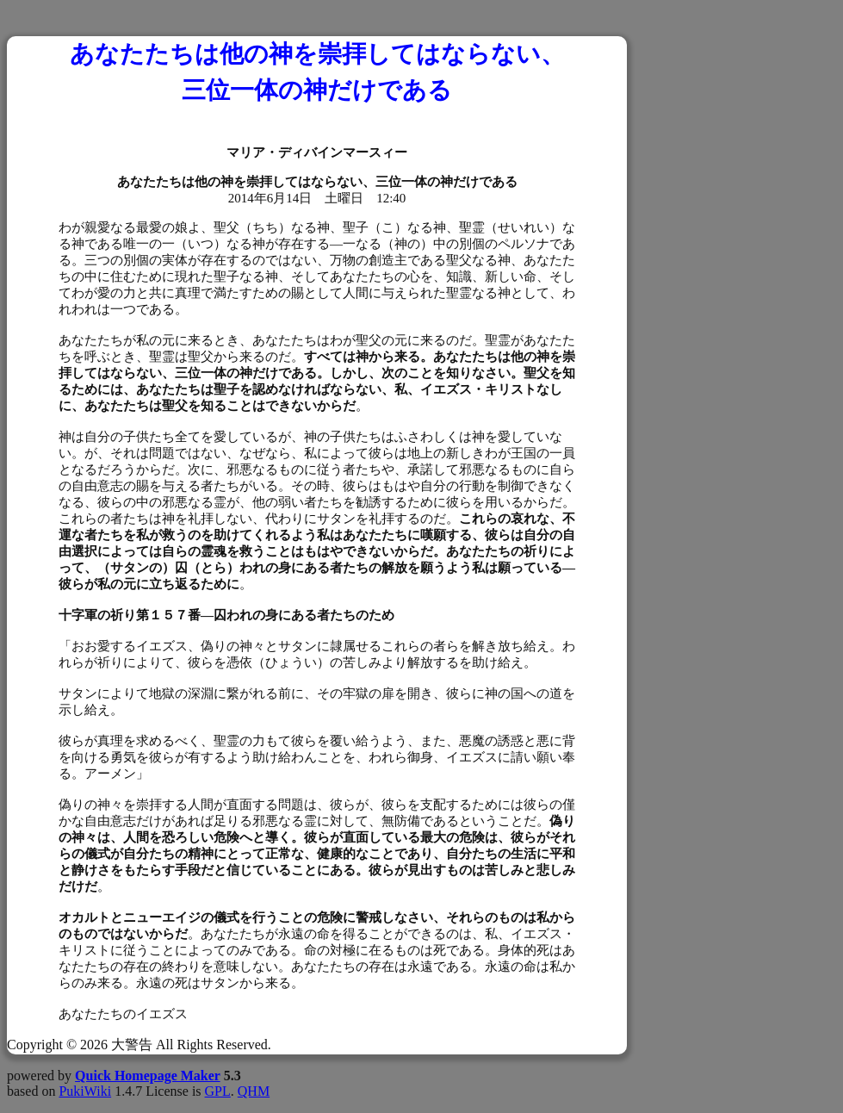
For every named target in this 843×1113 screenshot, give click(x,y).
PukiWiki (85, 1091)
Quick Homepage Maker (147, 1075)
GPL (218, 1091)
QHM (254, 1091)
